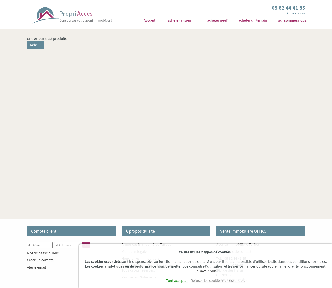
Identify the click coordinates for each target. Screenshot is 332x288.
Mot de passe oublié (43, 252)
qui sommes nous (292, 20)
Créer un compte (40, 260)
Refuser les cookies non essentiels (218, 280)
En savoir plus (206, 271)
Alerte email (36, 267)
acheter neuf (217, 20)
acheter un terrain (252, 20)
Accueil (149, 20)
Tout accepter (177, 280)
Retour (35, 44)
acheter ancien (179, 20)
